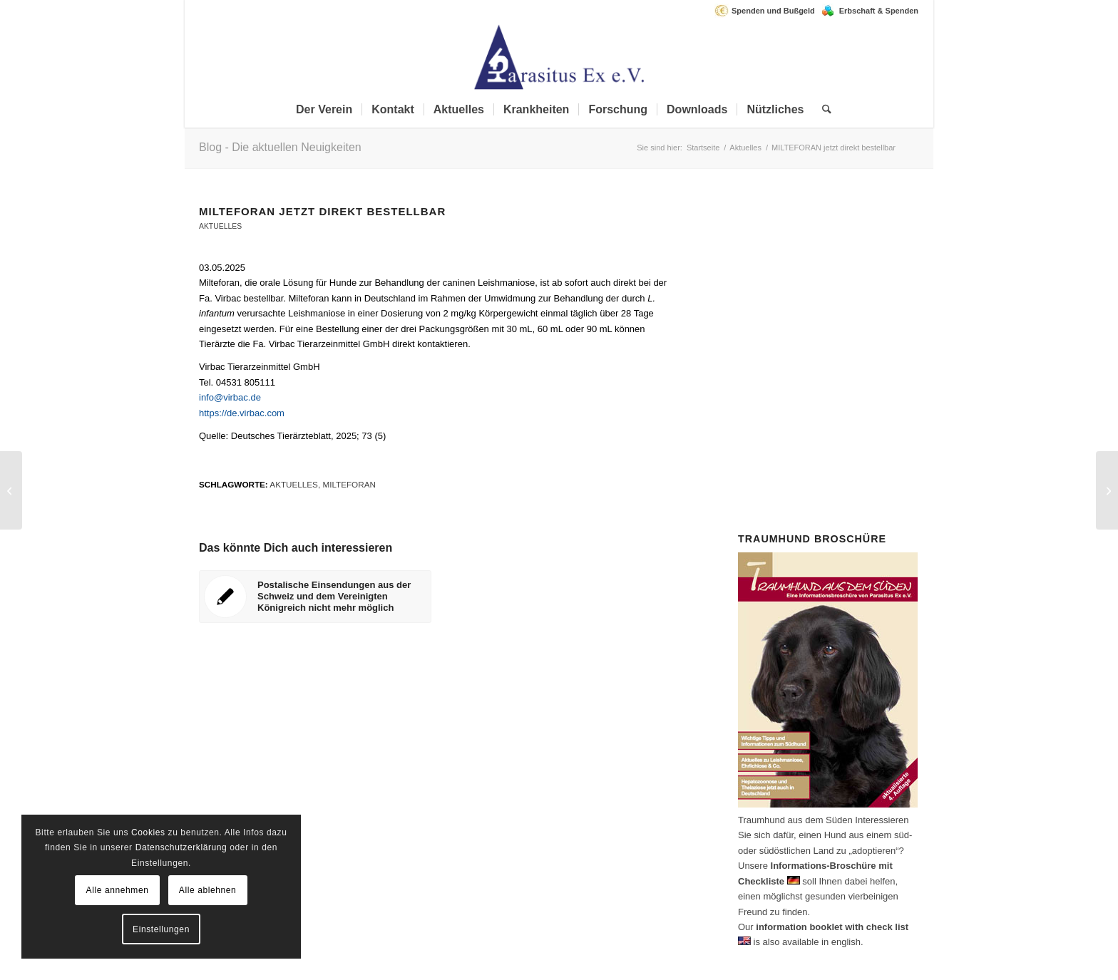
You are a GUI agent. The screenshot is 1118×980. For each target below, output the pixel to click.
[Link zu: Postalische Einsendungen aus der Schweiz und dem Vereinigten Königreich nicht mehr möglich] (315, 596)
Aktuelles (220, 226)
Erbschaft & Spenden (878, 10)
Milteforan (348, 484)
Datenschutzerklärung (181, 847)
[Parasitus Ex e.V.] (559, 56)
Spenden (832, 376)
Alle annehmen (117, 890)
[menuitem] (768, 10)
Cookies (148, 832)
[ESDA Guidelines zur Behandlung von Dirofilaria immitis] (1107, 490)
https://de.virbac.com (241, 413)
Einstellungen (161, 929)
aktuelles (294, 484)
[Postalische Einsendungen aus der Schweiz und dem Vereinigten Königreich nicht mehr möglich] (11, 490)
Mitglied (848, 299)
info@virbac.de (230, 397)
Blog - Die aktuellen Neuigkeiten (280, 147)
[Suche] (822, 110)
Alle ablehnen (208, 890)
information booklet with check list (832, 927)
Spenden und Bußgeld (773, 10)
